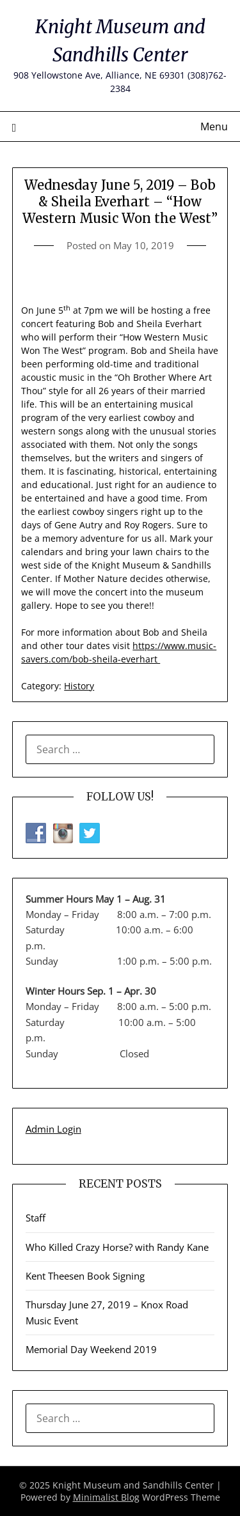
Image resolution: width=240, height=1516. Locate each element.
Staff (35, 1217)
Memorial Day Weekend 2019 (91, 1349)
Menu (214, 126)
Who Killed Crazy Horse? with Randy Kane (117, 1247)
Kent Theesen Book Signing (85, 1275)
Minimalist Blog (106, 1497)
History (79, 686)
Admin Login (53, 1128)
